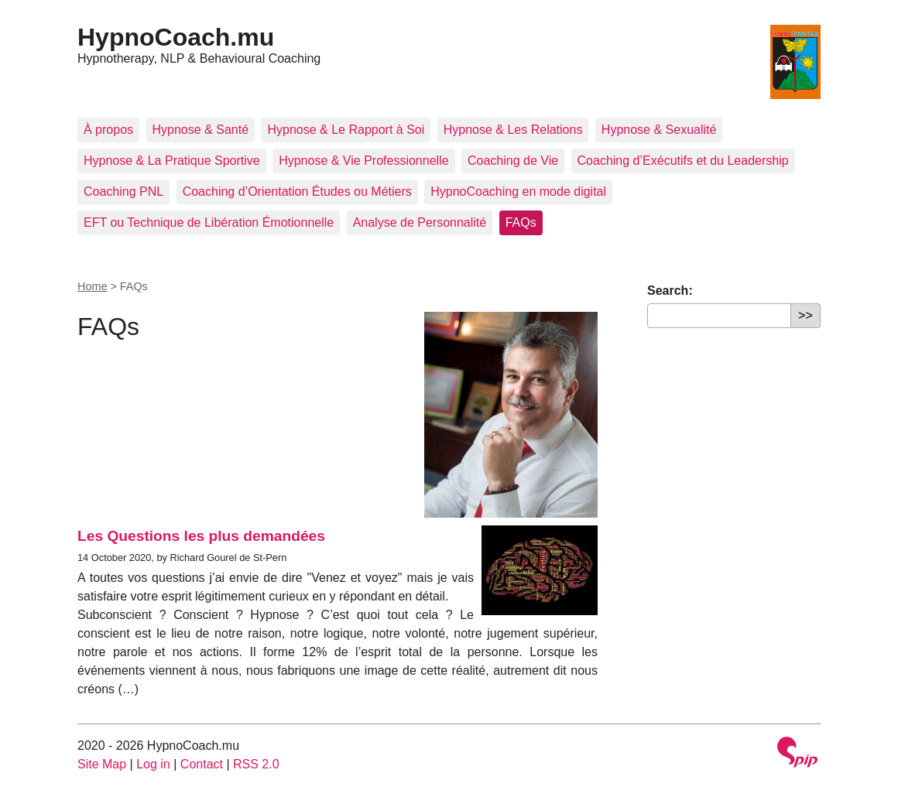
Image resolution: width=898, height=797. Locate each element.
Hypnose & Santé (201, 129)
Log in (153, 764)
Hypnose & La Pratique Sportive (172, 160)
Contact (201, 764)
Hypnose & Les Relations (513, 129)
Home (92, 286)
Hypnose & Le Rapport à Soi (345, 129)
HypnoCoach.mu (175, 37)
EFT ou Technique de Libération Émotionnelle (209, 222)
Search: (670, 290)
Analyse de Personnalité (420, 222)
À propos (108, 129)
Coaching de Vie (513, 160)
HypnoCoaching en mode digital (518, 191)
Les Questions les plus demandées (201, 536)
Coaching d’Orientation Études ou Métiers (297, 191)
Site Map (101, 764)
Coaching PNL (123, 191)
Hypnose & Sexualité (659, 129)
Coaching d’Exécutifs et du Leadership (683, 160)
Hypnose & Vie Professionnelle (363, 160)
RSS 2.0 (256, 764)
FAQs (521, 222)
